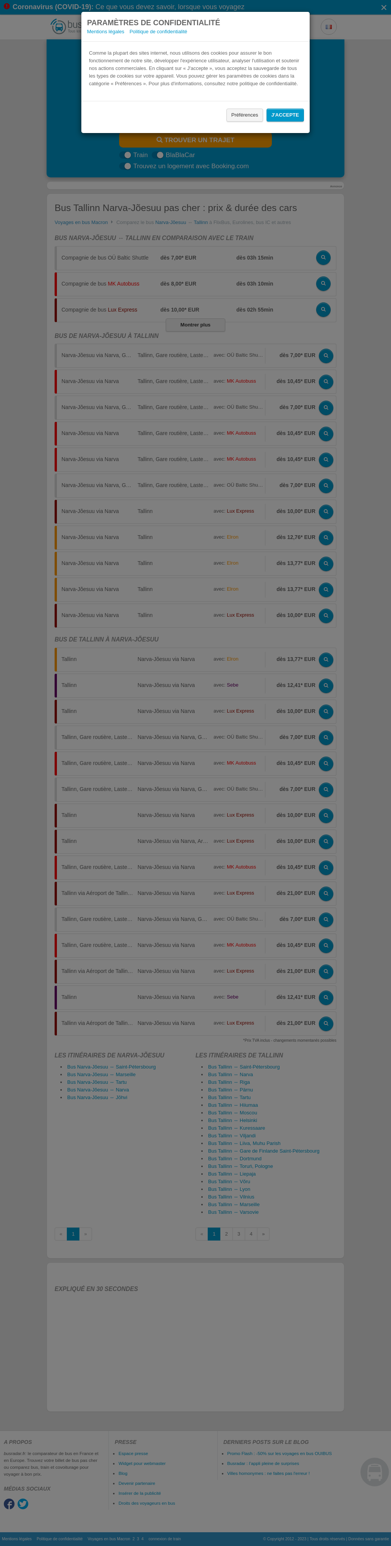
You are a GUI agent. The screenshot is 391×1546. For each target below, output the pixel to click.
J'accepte (285, 115)
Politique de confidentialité (158, 31)
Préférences (244, 115)
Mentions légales (105, 31)
